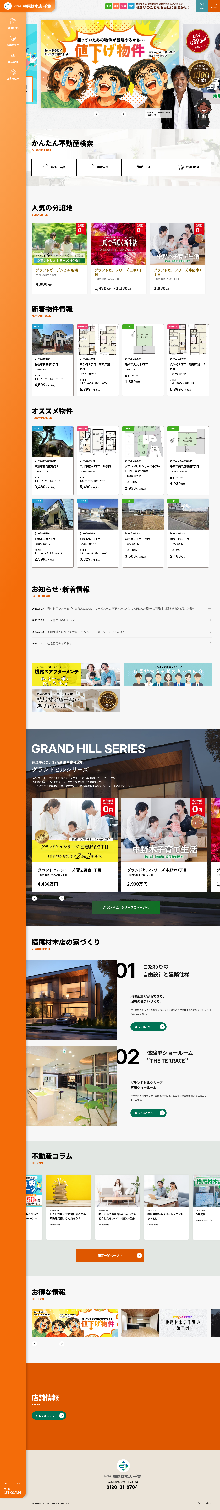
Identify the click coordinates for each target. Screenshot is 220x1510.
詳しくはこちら (144, 1027)
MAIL (202, 8)
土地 (147, 167)
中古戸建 (102, 167)
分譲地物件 (13, 45)
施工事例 (13, 61)
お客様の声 (13, 78)
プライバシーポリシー (204, 1503)
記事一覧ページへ (110, 1255)
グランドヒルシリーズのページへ (126, 907)
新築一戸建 (58, 167)
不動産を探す (13, 28)
